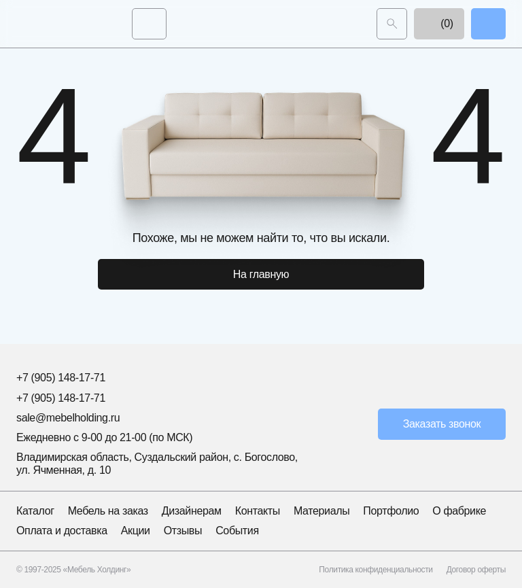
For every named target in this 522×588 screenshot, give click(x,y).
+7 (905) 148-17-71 (60, 377)
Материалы (321, 511)
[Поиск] (392, 23)
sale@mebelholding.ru (68, 417)
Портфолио (391, 511)
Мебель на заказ (108, 511)
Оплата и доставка (61, 530)
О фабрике (459, 511)
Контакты (257, 511)
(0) (439, 23)
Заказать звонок (442, 424)
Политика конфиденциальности (375, 569)
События (237, 530)
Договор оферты (476, 569)
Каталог (35, 511)
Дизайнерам (192, 511)
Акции (135, 530)
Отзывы (183, 530)
